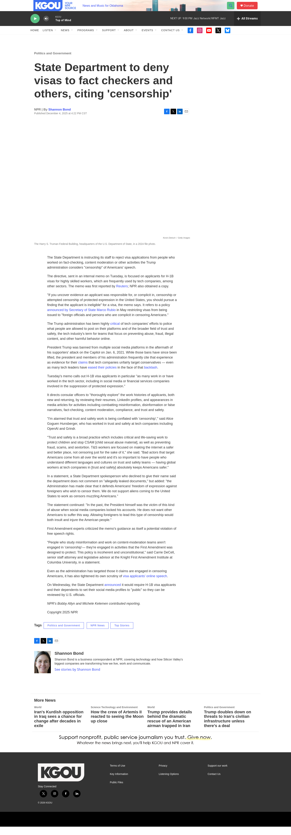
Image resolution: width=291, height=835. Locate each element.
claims (83, 371)
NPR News (98, 633)
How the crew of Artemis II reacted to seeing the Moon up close (117, 725)
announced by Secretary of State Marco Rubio (81, 318)
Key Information (119, 782)
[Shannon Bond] (42, 670)
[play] (35, 27)
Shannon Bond (59, 118)
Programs (85, 38)
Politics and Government (52, 61)
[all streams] (247, 26)
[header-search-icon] (232, 10)
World (37, 715)
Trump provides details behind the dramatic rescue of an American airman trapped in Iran (169, 727)
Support (109, 38)
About (129, 38)
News (65, 38)
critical (115, 332)
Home (34, 38)
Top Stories (121, 633)
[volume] (46, 27)
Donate (251, 10)
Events (147, 38)
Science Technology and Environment (114, 715)
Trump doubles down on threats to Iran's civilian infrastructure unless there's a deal (227, 727)
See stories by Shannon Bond (77, 677)
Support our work (218, 774)
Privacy (163, 774)
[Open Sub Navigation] (55, 38)
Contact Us (170, 38)
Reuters (122, 294)
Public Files (116, 790)
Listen (48, 38)
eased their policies (102, 376)
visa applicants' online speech (145, 584)
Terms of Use (117, 774)
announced (112, 593)
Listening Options (169, 782)
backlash (150, 376)
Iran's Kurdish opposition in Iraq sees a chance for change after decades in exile (59, 727)
